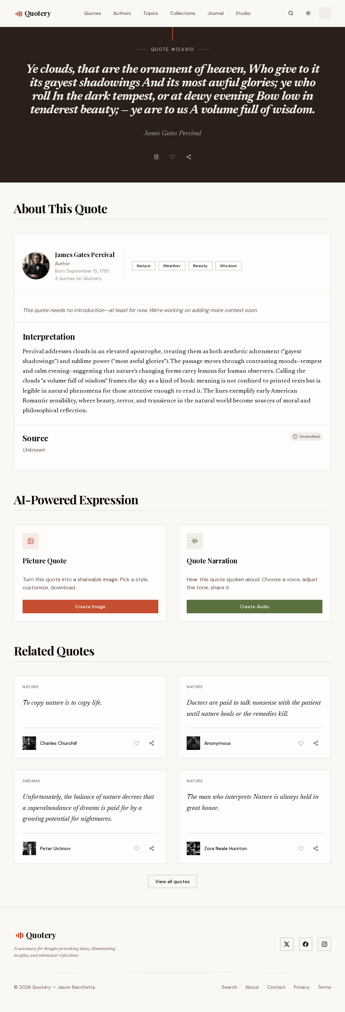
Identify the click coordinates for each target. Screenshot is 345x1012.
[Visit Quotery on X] (286, 944)
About (252, 987)
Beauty (200, 266)
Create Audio (255, 606)
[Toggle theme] (308, 13)
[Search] (290, 13)
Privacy (302, 987)
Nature (144, 266)
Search (229, 987)
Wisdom (228, 266)
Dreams (31, 781)
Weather (172, 266)
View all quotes (172, 881)
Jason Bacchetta (76, 987)
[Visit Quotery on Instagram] (324, 944)
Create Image (90, 606)
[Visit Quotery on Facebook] (305, 944)
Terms (324, 987)
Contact (276, 987)
